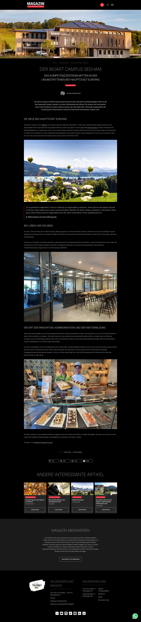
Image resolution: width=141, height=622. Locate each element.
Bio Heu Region (92, 127)
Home (54, 63)
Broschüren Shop (103, 600)
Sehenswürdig (63, 63)
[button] (53, 461)
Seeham (44, 125)
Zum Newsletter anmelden (70, 559)
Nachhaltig (67, 452)
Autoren (52, 598)
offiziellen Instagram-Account (43, 442)
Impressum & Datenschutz (58, 601)
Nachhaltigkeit (77, 452)
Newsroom (101, 594)
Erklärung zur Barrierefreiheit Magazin (62, 604)
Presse (100, 597)
